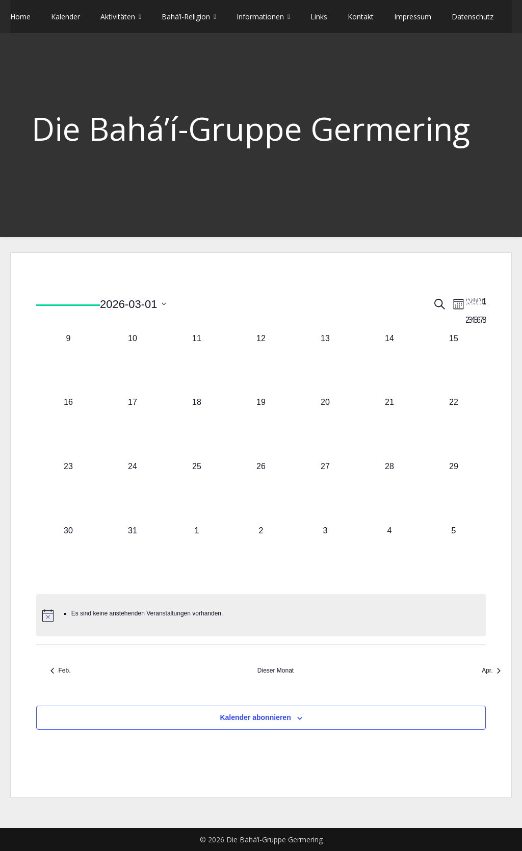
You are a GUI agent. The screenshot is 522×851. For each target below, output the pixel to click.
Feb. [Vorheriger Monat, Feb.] (60, 670)
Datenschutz (472, 16)
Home (20, 16)
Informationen (260, 16)
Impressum (412, 16)
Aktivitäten (117, 16)
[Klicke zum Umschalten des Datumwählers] (133, 304)
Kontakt (361, 16)
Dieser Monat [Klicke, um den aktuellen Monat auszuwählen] (275, 670)
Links (318, 16)
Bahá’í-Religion (186, 16)
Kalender (65, 16)
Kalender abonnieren (255, 717)
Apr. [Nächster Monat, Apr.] (491, 670)
